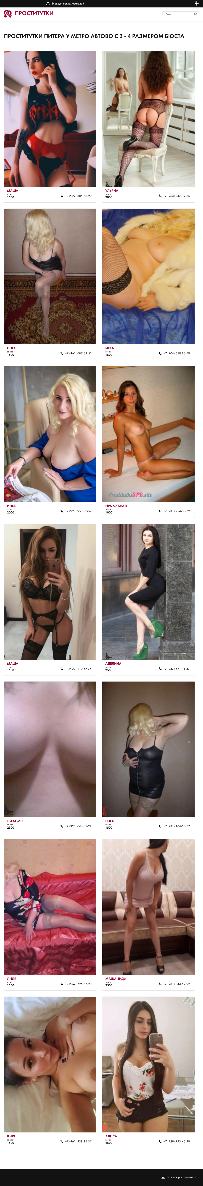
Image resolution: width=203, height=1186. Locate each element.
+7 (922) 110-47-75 (78, 669)
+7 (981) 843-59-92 (176, 984)
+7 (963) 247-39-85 (176, 196)
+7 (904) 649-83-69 (176, 353)
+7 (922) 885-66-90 (78, 196)
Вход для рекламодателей (67, 3)
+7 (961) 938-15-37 (78, 1141)
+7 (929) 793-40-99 (176, 1141)
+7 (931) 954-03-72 (176, 511)
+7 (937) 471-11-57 (176, 669)
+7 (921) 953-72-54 (78, 511)
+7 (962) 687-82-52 (78, 353)
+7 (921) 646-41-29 (78, 826)
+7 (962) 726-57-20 (78, 984)
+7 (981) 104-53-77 (176, 826)
